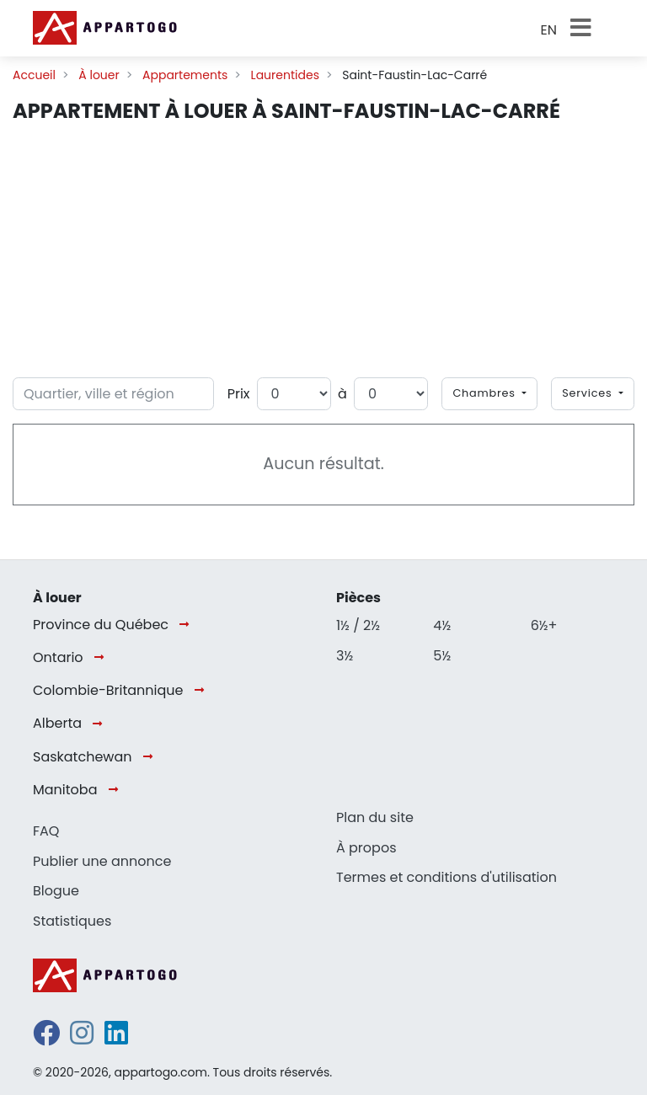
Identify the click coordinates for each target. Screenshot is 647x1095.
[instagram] (82, 1038)
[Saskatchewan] (151, 756)
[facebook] (46, 1038)
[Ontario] (102, 658)
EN (549, 30)
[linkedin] (116, 1038)
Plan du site (375, 817)
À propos (366, 847)
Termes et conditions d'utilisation (446, 877)
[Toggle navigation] (586, 28)
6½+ (544, 625)
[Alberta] (100, 724)
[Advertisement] (323, 251)
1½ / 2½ (358, 625)
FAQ (46, 831)
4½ (442, 625)
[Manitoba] (116, 790)
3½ (344, 655)
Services (589, 393)
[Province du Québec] (187, 624)
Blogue (56, 890)
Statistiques (72, 921)
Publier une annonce (102, 861)
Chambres (485, 393)
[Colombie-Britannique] (202, 691)
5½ (442, 655)
